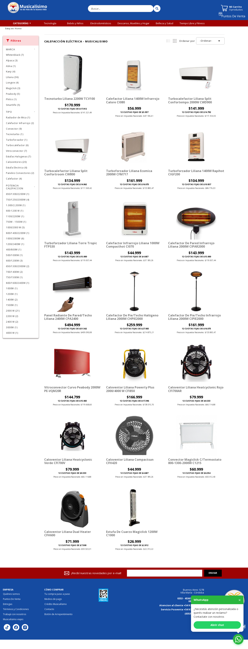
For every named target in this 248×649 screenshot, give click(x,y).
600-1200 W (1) (14, 210)
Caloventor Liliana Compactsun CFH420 (130, 461)
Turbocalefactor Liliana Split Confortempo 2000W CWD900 (190, 100)
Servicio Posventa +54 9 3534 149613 (182, 609)
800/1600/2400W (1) (17, 283)
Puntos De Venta (235, 17)
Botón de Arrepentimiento (58, 614)
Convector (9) (14, 128)
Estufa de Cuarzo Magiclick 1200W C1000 (131, 533)
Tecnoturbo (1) (14, 134)
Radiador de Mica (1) (18, 117)
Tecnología (50, 23)
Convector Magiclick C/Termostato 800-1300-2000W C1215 (194, 461)
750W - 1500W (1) (16, 221)
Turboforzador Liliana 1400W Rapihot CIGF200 (196, 172)
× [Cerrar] (239, 600)
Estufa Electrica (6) (16, 167)
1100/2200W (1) (15, 216)
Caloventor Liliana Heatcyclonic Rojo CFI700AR (195, 389)
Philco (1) (11, 99)
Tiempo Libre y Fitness (192, 23)
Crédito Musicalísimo (55, 604)
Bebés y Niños (75, 23)
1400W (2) (11, 299)
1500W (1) (11, 305)
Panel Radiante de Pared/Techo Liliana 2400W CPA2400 (68, 317)
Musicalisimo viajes (13, 619)
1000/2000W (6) (15, 238)
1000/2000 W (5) (15, 227)
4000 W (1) (12, 332)
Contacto (49, 609)
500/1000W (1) (14, 255)
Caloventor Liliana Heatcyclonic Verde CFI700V (68, 461)
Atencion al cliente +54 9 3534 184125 (181, 605)
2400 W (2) (12, 321)
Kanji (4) (10, 71)
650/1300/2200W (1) (17, 194)
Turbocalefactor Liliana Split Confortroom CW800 (66, 172)
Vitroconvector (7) (16, 150)
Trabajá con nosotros (14, 614)
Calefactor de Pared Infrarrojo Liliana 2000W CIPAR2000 (191, 245)
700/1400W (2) (14, 271)
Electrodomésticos (100, 23)
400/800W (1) (13, 249)
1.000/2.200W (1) (15, 205)
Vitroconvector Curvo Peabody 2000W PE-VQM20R (72, 389)
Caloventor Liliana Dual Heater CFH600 (67, 533)
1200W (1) (11, 294)
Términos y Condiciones (16, 609)
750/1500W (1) (14, 277)
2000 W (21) (13, 310)
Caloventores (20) (16, 162)
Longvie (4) (12, 82)
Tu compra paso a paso (57, 594)
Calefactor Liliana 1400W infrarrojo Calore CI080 (132, 100)
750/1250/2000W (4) (17, 199)
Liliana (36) (12, 77)
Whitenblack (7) (15, 54)
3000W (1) (11, 327)
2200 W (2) (12, 316)
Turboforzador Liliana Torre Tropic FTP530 (70, 245)
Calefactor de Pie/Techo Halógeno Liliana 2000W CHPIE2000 (132, 317)
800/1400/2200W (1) (17, 233)
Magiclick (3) (13, 88)
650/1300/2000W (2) (17, 266)
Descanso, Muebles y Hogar (133, 23)
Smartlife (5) (13, 105)
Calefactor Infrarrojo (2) (20, 123)
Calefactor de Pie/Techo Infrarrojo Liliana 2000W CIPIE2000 (194, 317)
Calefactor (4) (14, 178)
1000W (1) (11, 288)
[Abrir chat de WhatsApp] (238, 639)
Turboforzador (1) (16, 139)
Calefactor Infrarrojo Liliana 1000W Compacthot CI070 (132, 245)
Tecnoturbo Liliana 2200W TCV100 (69, 99)
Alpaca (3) (12, 60)
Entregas (7, 604)
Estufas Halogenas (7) (18, 156)
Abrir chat (217, 625)
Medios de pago (53, 599)
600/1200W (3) (14, 260)
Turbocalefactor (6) (17, 145)
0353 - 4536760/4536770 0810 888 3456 (190, 600)
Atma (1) (11, 66)
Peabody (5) (13, 93)
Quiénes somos (11, 594)
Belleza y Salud (164, 23)
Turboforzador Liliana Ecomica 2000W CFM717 (129, 172)
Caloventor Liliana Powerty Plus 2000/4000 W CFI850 (130, 389)
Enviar (213, 573)
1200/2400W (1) (15, 244)
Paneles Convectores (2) (20, 173)
